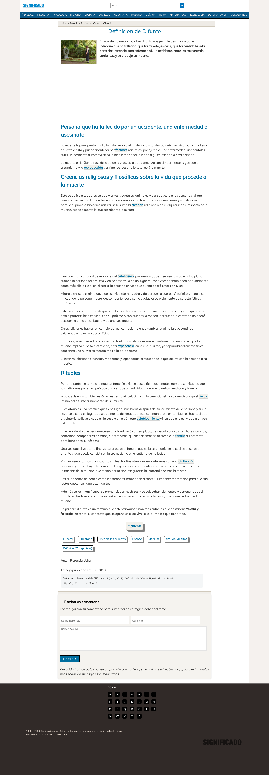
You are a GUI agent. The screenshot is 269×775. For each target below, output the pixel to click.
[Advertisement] (134, 92)
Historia (75, 15)
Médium (153, 539)
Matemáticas (178, 15)
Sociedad (104, 15)
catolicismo (126, 276)
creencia (137, 205)
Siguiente (135, 526)
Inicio (64, 23)
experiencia (126, 346)
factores (121, 150)
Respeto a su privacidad (39, 734)
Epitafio (137, 539)
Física (162, 15)
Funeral (68, 539)
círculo (203, 396)
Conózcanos (239, 15)
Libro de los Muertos (112, 539)
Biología (136, 15)
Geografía (120, 15)
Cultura (90, 15)
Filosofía (43, 15)
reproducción (93, 167)
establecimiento (148, 418)
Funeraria (85, 539)
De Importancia (217, 15)
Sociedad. (86, 23)
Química (150, 15)
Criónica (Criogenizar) (77, 548)
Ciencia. (108, 23)
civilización (186, 461)
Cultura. (98, 23)
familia (180, 436)
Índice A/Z (28, 15)
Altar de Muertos (176, 539)
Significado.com (33, 5)
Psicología (60, 15)
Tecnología (197, 15)
